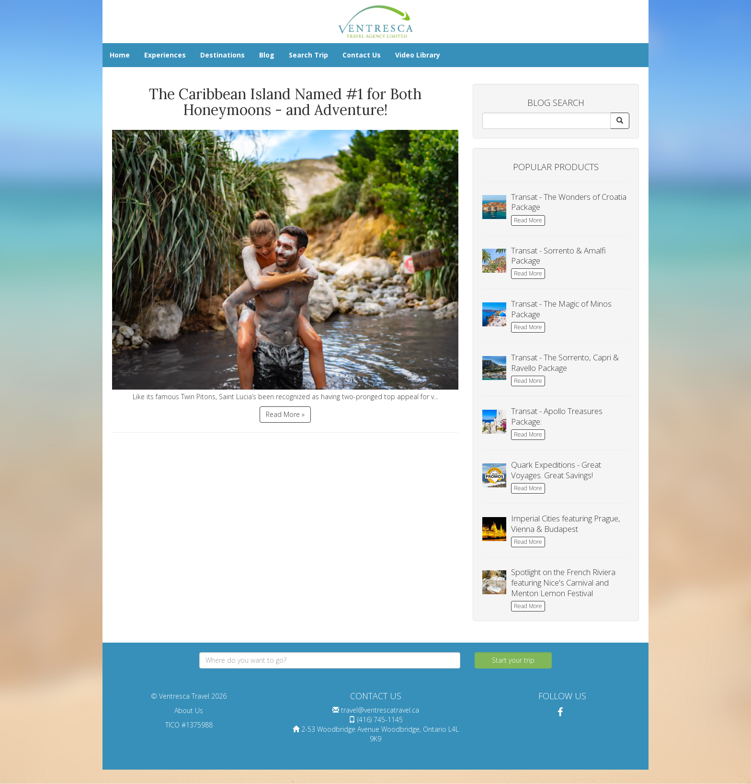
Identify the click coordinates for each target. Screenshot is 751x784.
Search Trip (308, 54)
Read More (528, 220)
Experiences (165, 54)
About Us (188, 710)
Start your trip (513, 660)
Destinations (222, 54)
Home (120, 54)
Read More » (285, 414)
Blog (266, 54)
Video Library (417, 54)
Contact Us (361, 54)
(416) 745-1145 (380, 719)
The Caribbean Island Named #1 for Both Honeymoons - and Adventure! (285, 102)
